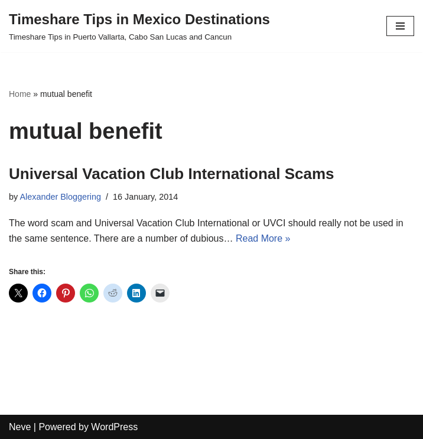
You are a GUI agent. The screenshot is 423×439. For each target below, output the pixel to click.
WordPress (114, 427)
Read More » (263, 238)
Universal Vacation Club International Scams (171, 174)
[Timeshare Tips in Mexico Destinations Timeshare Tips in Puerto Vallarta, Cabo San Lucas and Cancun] (139, 26)
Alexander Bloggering (60, 196)
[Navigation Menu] (400, 26)
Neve (20, 427)
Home (20, 94)
